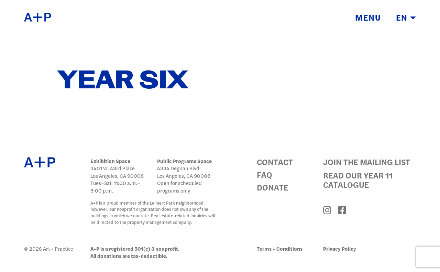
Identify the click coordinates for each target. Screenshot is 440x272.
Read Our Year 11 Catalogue (358, 180)
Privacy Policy (339, 248)
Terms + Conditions (279, 248)
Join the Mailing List (366, 161)
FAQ (264, 174)
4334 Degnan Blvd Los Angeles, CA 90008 (183, 171)
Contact (275, 161)
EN (406, 17)
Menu (368, 17)
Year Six (122, 81)
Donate (272, 187)
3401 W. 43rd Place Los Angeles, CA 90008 (117, 171)
